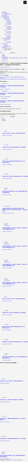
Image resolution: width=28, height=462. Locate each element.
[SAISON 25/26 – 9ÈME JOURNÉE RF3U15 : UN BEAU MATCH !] (7, 154)
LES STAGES (5, 16)
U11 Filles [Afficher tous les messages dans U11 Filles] (6, 174)
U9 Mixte (8, 20)
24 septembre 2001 (9, 213)
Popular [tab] (3, 119)
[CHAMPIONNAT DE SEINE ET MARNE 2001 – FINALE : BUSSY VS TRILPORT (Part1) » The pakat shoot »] (6, 200)
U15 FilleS (9, 31)
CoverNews (15, 459)
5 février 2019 (6, 67)
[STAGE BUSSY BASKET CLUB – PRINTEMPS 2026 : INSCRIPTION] (7, 183)
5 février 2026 (6, 89)
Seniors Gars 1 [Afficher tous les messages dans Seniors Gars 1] (5, 60)
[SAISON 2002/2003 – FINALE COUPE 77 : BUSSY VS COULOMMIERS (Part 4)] (6, 272)
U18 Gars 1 (9, 36)
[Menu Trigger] (25, 2)
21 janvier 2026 (7, 104)
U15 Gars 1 (9, 32)
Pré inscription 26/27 (8, 48)
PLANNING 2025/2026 (6, 46)
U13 (5, 25)
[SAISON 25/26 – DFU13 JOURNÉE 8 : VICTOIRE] (7, 140)
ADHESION (4, 47)
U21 (5, 40)
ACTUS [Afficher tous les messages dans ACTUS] (6, 188)
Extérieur (6, 45)
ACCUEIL (4, 11)
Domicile (6, 44)
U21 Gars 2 (9, 42)
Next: (13, 79)
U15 (5, 30)
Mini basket (7, 19)
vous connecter (7, 108)
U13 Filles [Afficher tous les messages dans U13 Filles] (6, 144)
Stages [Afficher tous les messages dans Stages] (6, 131)
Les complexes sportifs (6, 49)
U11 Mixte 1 (9, 22)
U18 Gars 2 (9, 37)
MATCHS (4, 43)
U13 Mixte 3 (9, 29)
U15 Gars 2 (9, 33)
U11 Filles (9, 21)
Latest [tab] (3, 118)
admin (2, 67)
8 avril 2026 (8, 194)
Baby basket (7, 18)
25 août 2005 (8, 231)
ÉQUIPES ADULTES (6, 38)
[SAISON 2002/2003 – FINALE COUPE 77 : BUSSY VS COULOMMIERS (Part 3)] (6, 254)
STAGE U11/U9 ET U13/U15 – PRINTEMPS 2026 (13, 133)
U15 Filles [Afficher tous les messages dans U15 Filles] (6, 158)
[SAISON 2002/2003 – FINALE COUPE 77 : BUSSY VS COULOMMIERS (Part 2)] (6, 236)
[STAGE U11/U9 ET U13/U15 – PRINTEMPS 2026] (7, 126)
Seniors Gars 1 (7, 39)
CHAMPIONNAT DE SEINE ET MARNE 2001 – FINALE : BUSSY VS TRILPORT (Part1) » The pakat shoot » (14, 209)
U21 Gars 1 (9, 41)
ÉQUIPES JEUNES (6, 17)
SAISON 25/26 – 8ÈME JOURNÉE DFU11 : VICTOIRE (15, 176)
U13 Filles (9, 26)
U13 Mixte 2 (9, 28)
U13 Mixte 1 (9, 27)
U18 (5, 34)
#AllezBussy (2, 75)
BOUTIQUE (4, 15)
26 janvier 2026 (7, 96)
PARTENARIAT (5, 12)
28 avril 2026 (8, 135)
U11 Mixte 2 (9, 23)
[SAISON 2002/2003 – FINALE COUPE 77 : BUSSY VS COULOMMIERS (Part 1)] (6, 217)
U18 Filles (9, 35)
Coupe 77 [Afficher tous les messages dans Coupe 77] (6, 224)
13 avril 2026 (8, 149)
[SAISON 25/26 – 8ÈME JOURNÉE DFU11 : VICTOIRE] (7, 169)
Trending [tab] (4, 120)
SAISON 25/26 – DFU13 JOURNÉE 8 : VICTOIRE (14, 147)
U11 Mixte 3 (9, 24)
